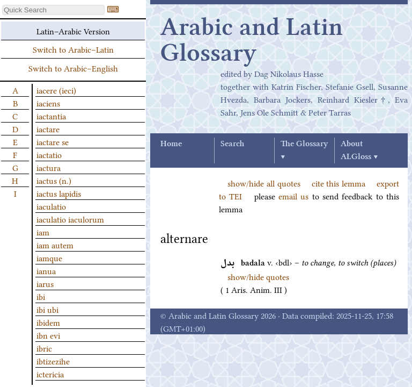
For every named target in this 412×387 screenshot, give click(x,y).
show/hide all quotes (263, 183)
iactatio (49, 154)
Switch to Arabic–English (73, 68)
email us (293, 196)
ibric (44, 348)
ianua (46, 270)
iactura (48, 167)
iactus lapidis (58, 193)
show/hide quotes (258, 276)
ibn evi (48, 335)
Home (171, 144)
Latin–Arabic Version (73, 31)
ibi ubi (47, 309)
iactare (48, 128)
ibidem (48, 322)
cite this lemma (339, 183)
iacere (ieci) (56, 90)
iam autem (54, 244)
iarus (45, 283)
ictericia (50, 373)
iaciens (48, 103)
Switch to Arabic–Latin (73, 49)
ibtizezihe (53, 361)
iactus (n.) (53, 180)
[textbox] (53, 10)
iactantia (51, 115)
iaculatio (51, 206)
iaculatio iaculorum (70, 219)
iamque (49, 257)
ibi (40, 296)
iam (42, 232)
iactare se (52, 141)
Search (232, 144)
